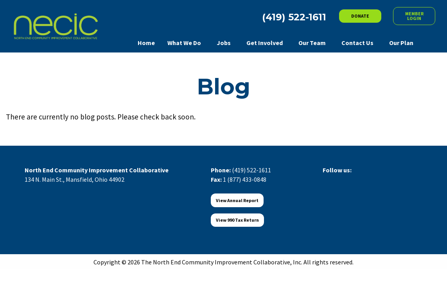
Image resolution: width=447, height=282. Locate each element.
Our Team (312, 43)
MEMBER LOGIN (414, 16)
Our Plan (401, 43)
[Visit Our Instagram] (366, 179)
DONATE (360, 16)
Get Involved (264, 43)
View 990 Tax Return (237, 220)
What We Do (184, 43)
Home (146, 43)
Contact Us (357, 43)
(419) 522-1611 (251, 170)
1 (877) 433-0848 (244, 179)
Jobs (224, 43)
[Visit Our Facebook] (329, 179)
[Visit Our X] (341, 179)
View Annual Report (237, 200)
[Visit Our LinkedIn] (354, 179)
